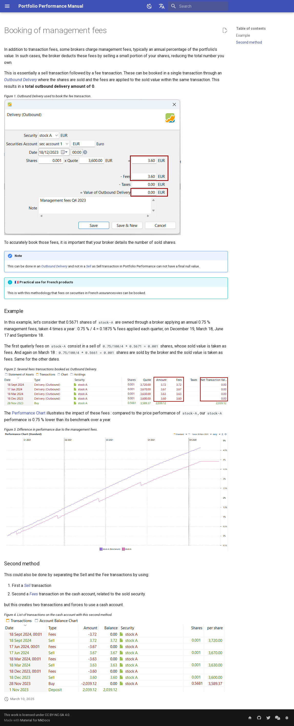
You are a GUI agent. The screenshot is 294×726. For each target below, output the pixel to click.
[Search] (198, 6)
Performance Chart (28, 413)
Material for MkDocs (35, 720)
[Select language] (162, 6)
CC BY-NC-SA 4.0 (57, 715)
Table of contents (251, 28)
